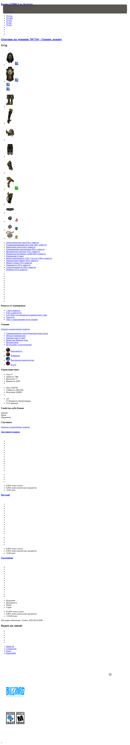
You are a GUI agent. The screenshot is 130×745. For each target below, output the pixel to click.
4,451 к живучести (14, 313)
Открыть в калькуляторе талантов (15, 329)
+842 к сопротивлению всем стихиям (22, 319)
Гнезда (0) (10, 317)
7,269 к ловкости (13, 310)
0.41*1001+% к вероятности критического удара (26, 315)
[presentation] (10, 9)
